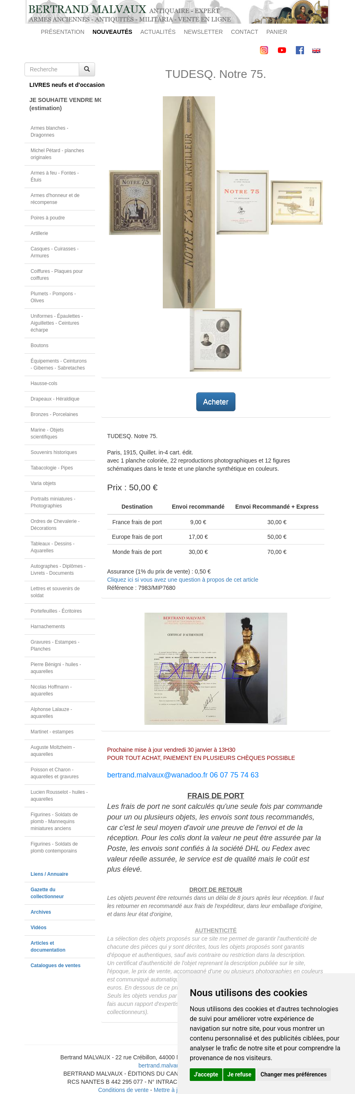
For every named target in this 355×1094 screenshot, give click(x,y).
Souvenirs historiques (54, 452)
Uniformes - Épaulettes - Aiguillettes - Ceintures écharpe (57, 323)
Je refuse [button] (239, 1074)
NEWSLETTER (203, 32)
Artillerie (39, 233)
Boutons (40, 345)
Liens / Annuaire (49, 874)
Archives (41, 912)
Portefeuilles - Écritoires (56, 611)
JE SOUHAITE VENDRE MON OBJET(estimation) (62, 104)
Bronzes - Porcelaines (54, 414)
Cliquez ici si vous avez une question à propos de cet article (182, 579)
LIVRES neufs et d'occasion (62, 85)
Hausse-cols (44, 383)
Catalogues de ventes (55, 965)
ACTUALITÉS (157, 32)
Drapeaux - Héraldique (55, 399)
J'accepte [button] (206, 1074)
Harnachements (48, 626)
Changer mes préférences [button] (294, 1074)
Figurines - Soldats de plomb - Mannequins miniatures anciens (54, 821)
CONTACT (244, 32)
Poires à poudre (48, 218)
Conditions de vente (123, 1090)
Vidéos (39, 927)
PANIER (276, 32)
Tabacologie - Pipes (52, 468)
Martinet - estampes (52, 732)
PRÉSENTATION (62, 32)
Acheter (216, 402)
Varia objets (43, 483)
